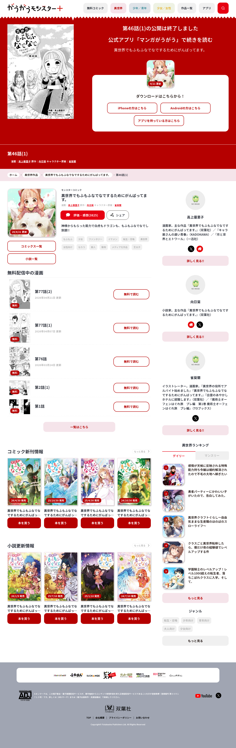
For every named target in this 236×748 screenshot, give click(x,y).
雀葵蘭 (72, 161)
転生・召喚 (129, 239)
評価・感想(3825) (86, 215)
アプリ (207, 8)
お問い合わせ (143, 717)
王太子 (136, 247)
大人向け (169, 629)
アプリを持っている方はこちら (159, 120)
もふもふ (67, 239)
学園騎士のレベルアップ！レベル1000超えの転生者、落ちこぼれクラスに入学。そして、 (207, 575)
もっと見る (195, 598)
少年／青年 (140, 8)
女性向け (67, 247)
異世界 (118, 8)
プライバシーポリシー (120, 717)
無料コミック (95, 8)
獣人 (93, 247)
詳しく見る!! (195, 261)
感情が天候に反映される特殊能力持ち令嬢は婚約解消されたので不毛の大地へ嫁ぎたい (207, 469)
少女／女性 (164, 8)
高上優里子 (24, 161)
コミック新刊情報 (25, 451)
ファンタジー (95, 239)
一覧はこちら (79, 427)
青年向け (204, 620)
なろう (81, 247)
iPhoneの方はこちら (132, 108)
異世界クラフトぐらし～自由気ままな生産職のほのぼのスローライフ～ (207, 521)
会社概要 (100, 717)
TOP (88, 717)
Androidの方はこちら (186, 108)
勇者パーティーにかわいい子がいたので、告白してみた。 (207, 493)
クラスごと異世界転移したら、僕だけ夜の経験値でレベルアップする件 (207, 547)
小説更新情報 (20, 545)
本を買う (24, 523)
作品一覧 (186, 8)
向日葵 (42, 161)
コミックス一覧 (31, 246)
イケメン (112, 239)
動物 (103, 247)
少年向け (188, 620)
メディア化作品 (120, 247)
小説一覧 (32, 259)
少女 (80, 239)
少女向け (185, 629)
